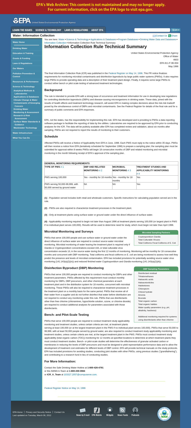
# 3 (129, 170)
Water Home (19, 42)
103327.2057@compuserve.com (80, 374)
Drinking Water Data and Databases (158, 39)
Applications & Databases (103, 39)
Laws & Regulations (76, 30)
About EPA (97, 30)
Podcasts (135, 412)
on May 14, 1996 (125, 73)
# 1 (62, 167)
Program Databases (128, 39)
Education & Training (23, 53)
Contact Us (161, 35)
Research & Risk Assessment (22, 117)
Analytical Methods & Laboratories (25, 92)
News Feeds (123, 412)
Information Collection (55, 42)
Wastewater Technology (26, 128)
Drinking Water (20, 48)
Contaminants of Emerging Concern (27, 104)
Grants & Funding (21, 58)
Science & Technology (48, 30)
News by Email (82, 412)
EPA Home (18, 412)
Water (61, 39)
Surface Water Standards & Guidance (27, 123)
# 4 (138, 173)
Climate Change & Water (26, 100)
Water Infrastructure (22, 133)
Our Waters (18, 68)
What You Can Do (21, 138)
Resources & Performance (26, 81)
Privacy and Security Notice (38, 412)
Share (174, 35)
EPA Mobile (96, 412)
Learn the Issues (22, 30)
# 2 (100, 170)
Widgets (110, 412)
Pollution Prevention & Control (24, 75)
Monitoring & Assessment (27, 112)
